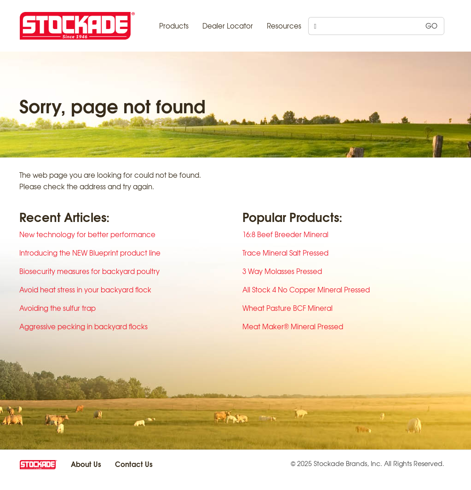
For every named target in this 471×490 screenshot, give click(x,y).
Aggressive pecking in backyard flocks (83, 326)
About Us (86, 463)
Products (174, 26)
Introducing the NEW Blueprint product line (90, 253)
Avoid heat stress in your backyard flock (85, 290)
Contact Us (134, 463)
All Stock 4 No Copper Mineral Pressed (306, 290)
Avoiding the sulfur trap (57, 308)
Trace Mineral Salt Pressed (285, 253)
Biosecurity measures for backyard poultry (89, 271)
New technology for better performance (87, 234)
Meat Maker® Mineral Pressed (292, 326)
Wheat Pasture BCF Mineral (287, 308)
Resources (284, 26)
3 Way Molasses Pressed (282, 271)
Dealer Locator (227, 26)
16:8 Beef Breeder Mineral (285, 234)
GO (431, 26)
